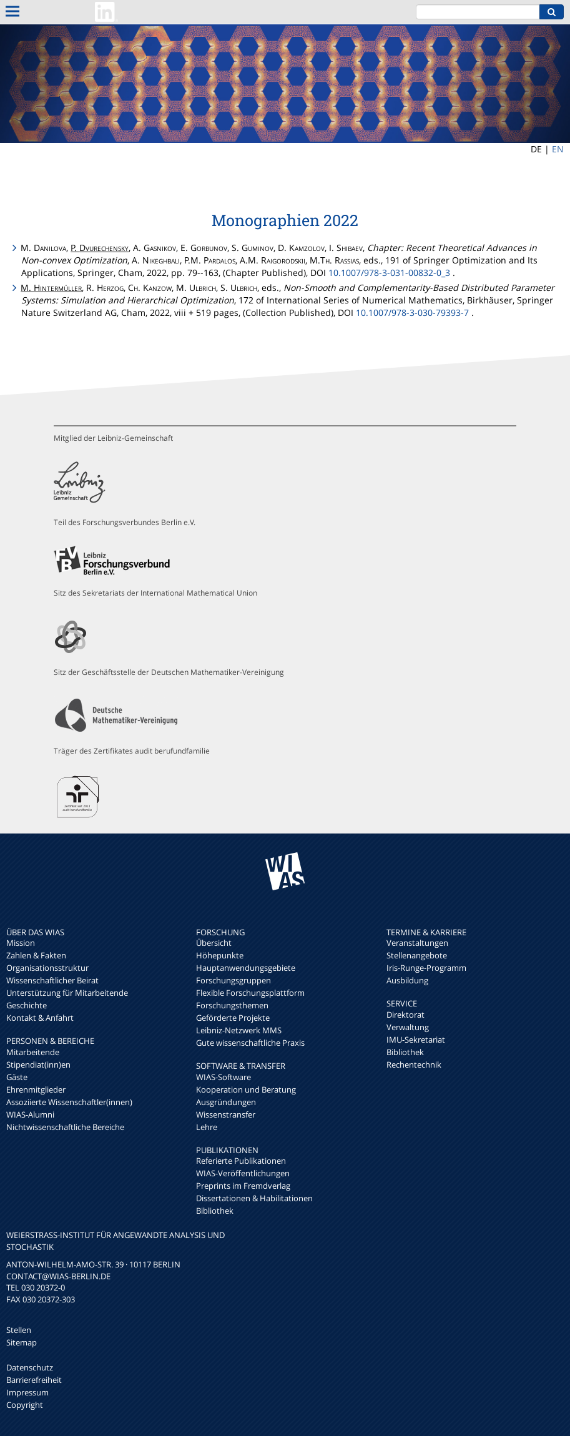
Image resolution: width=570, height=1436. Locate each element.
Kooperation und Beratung (246, 1089)
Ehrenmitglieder (36, 1089)
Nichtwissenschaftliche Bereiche (65, 1127)
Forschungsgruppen (233, 980)
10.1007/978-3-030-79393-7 (412, 312)
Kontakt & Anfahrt (40, 1017)
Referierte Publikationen (241, 1160)
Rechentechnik (413, 1064)
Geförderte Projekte (233, 1017)
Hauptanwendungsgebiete (245, 967)
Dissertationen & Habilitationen (254, 1198)
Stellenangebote (416, 955)
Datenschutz (29, 1367)
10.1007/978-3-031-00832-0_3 (389, 272)
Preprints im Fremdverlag (243, 1185)
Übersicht (214, 942)
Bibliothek (214, 1210)
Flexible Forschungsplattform (250, 992)
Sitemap (21, 1342)
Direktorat (405, 1014)
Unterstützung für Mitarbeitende (67, 992)
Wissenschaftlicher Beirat (52, 980)
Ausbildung (407, 980)
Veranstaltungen (417, 942)
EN (558, 149)
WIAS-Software (223, 1077)
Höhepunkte (219, 955)
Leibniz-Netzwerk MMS (239, 1030)
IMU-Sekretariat (415, 1039)
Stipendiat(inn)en (38, 1064)
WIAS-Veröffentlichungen (243, 1173)
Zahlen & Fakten (36, 955)
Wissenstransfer (225, 1114)
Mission (20, 942)
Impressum (27, 1392)
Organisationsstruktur (47, 967)
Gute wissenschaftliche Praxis (250, 1042)
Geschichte (26, 1005)
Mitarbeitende (32, 1052)
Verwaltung (407, 1027)
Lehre (206, 1127)
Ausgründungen (226, 1102)
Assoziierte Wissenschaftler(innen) (69, 1102)
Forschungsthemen (232, 1005)
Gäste (16, 1077)
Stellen (18, 1329)
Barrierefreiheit (34, 1379)
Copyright (24, 1404)
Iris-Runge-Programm (426, 967)
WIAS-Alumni (30, 1114)
